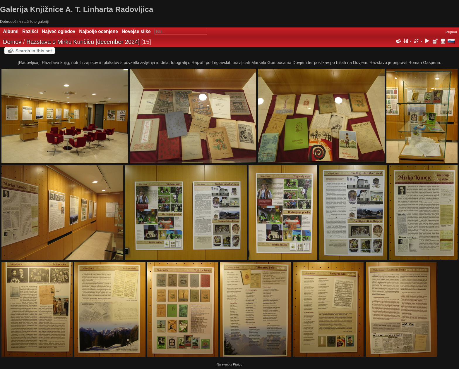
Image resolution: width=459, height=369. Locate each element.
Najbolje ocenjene (98, 31)
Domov (12, 42)
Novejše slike (136, 31)
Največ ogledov (58, 31)
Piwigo (237, 364)
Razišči (30, 31)
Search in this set (34, 50)
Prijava (451, 32)
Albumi (10, 31)
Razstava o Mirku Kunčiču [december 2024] (83, 42)
